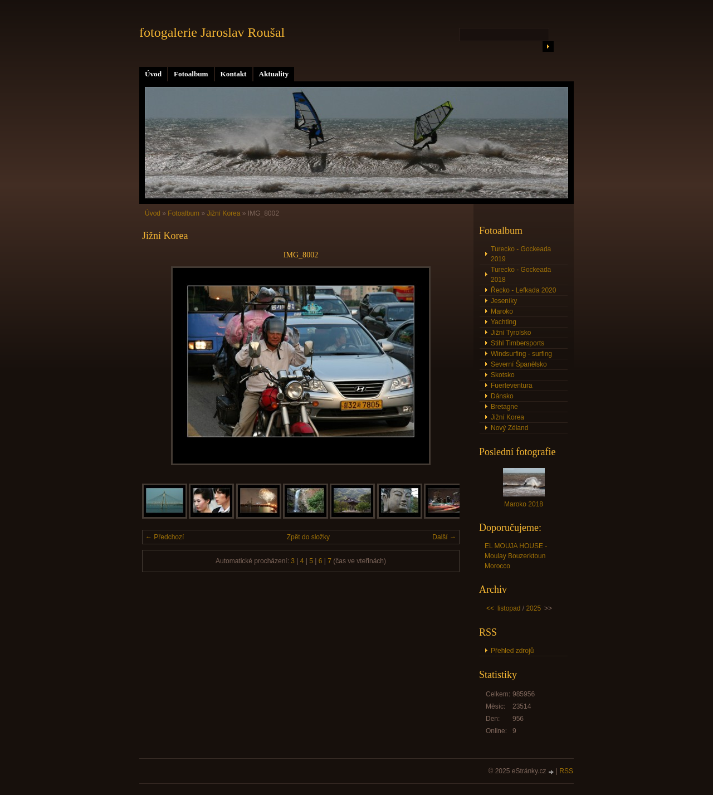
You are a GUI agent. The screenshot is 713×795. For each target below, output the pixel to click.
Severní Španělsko (519, 364)
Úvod (153, 74)
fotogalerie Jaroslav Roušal (212, 32)
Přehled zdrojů (512, 651)
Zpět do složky (308, 537)
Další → (444, 537)
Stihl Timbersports (517, 343)
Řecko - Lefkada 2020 (523, 290)
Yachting (503, 322)
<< (490, 608)
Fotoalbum (191, 74)
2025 (533, 608)
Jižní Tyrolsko (511, 332)
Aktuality (274, 74)
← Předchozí (164, 537)
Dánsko (502, 396)
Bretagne (504, 407)
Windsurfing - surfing (521, 354)
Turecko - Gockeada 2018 (521, 275)
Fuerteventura (512, 385)
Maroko (502, 311)
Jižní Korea (224, 213)
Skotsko (503, 375)
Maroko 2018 (523, 504)
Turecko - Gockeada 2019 (521, 254)
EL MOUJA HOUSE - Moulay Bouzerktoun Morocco (516, 556)
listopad (508, 608)
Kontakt (234, 74)
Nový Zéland (509, 428)
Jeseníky (504, 301)
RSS (566, 771)
